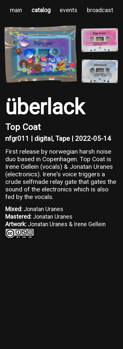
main (16, 10)
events (68, 10)
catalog (41, 10)
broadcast (100, 10)
